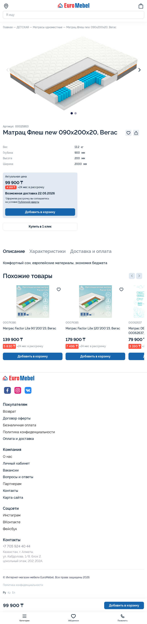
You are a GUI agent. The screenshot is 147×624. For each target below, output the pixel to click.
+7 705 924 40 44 (16, 546)
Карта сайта (13, 497)
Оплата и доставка (18, 439)
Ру (4, 592)
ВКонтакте (11, 522)
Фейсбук (10, 529)
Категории (24, 618)
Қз (9, 592)
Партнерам (12, 484)
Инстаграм (11, 515)
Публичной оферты (28, 202)
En (13, 592)
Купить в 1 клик (40, 226)
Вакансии (11, 470)
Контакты (10, 491)
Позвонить (123, 618)
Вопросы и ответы (18, 477)
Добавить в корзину (40, 212)
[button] (132, 276)
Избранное (73, 618)
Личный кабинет (16, 463)
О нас (7, 457)
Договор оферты (17, 418)
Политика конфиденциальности (29, 432)
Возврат (9, 411)
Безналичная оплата (19, 425)
